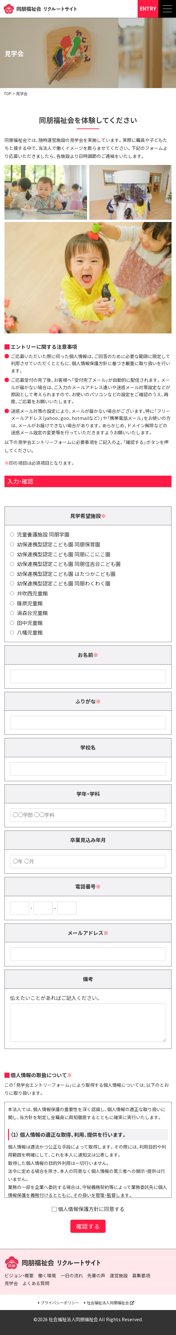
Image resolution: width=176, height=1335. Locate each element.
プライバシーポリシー (60, 1302)
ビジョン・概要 (19, 1275)
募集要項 (141, 1275)
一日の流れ (71, 1275)
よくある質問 (35, 1283)
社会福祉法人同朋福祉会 (108, 1302)
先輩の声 (96, 1275)
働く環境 (47, 1275)
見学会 (11, 1283)
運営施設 (119, 1275)
